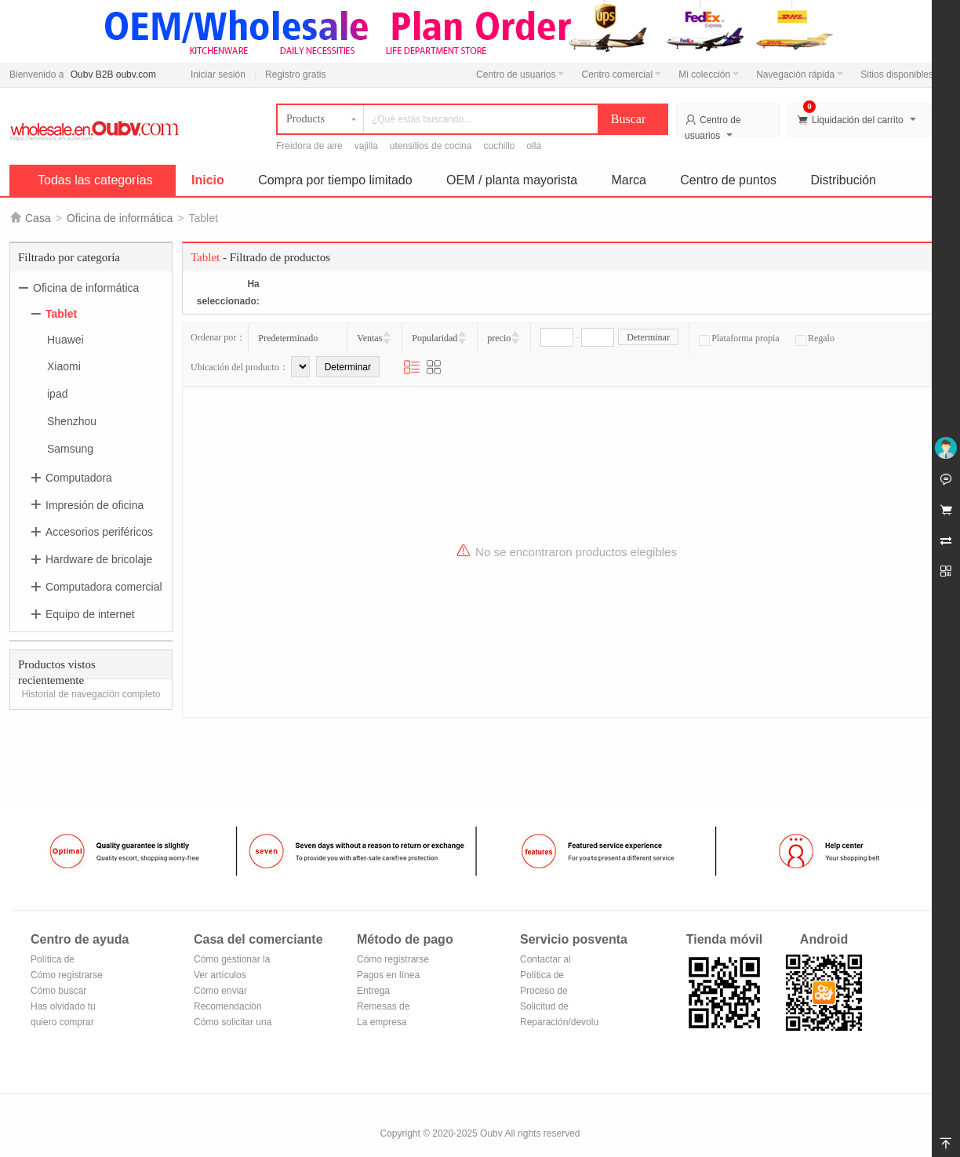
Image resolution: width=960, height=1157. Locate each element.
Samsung (70, 448)
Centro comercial (621, 74)
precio (499, 338)
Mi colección (708, 74)
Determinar (648, 337)
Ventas (369, 338)
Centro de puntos (728, 180)
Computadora (78, 477)
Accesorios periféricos (99, 532)
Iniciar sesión (218, 74)
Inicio (207, 180)
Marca (629, 180)
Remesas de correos (383, 1007)
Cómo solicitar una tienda (232, 1023)
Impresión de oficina (94, 504)
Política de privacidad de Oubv (58, 960)
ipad (57, 393)
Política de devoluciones (547, 976)
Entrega (373, 990)
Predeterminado (288, 338)
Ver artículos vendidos (220, 976)
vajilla (366, 145)
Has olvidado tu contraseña (63, 1007)
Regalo (815, 338)
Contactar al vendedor (545, 960)
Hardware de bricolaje (98, 559)
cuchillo (499, 145)
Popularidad (434, 338)
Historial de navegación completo (91, 694)
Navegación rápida (799, 74)
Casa (38, 218)
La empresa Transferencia (385, 1023)
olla (534, 145)
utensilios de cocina (431, 145)
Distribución (843, 180)
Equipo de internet (90, 614)
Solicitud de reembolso (544, 1007)
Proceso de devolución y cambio (546, 992)
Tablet (61, 313)
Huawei (65, 339)
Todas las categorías (95, 180)
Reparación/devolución (559, 1022)
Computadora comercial (103, 586)
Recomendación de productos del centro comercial (229, 1007)
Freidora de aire (309, 145)
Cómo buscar (58, 990)
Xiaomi (64, 366)
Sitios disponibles (901, 74)
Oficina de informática (120, 218)
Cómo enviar (220, 990)
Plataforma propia (739, 338)
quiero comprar (62, 1022)
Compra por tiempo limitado (335, 180)
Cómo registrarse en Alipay (393, 960)
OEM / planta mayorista (511, 180)
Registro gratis (295, 74)
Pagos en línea (388, 975)
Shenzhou (71, 421)
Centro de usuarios (520, 74)
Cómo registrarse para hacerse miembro (67, 976)
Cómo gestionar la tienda (232, 960)
